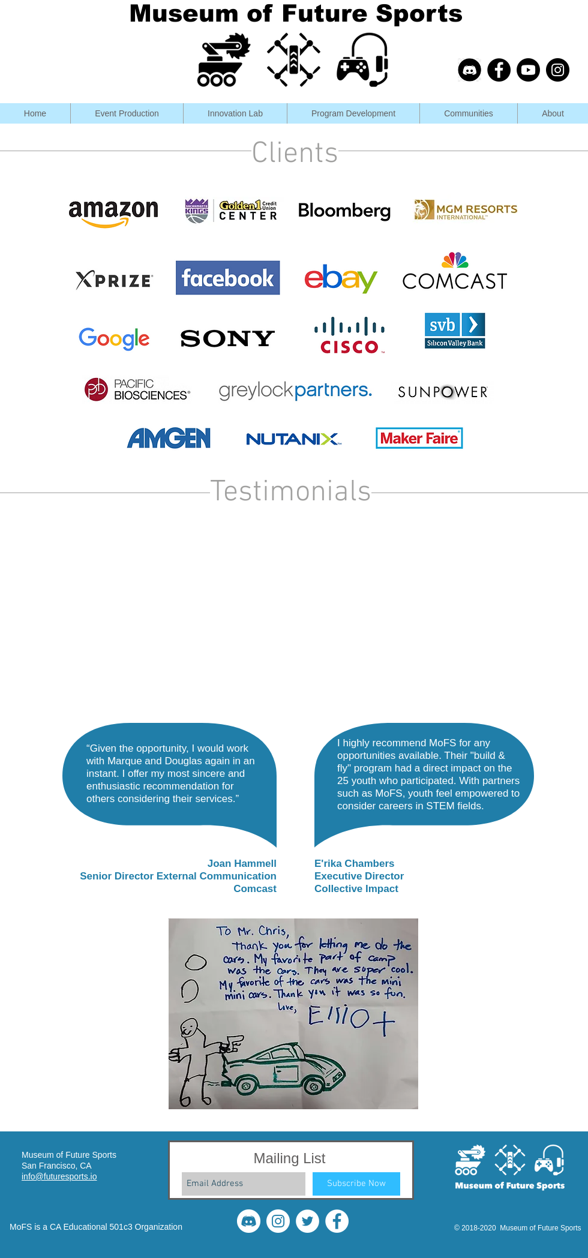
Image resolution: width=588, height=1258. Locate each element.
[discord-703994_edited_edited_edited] (469, 70)
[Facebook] (337, 1221)
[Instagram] (278, 1221)
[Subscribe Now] (356, 1184)
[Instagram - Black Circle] (557, 70)
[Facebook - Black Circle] (499, 70)
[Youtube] (528, 70)
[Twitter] (307, 1221)
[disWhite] (248, 1221)
